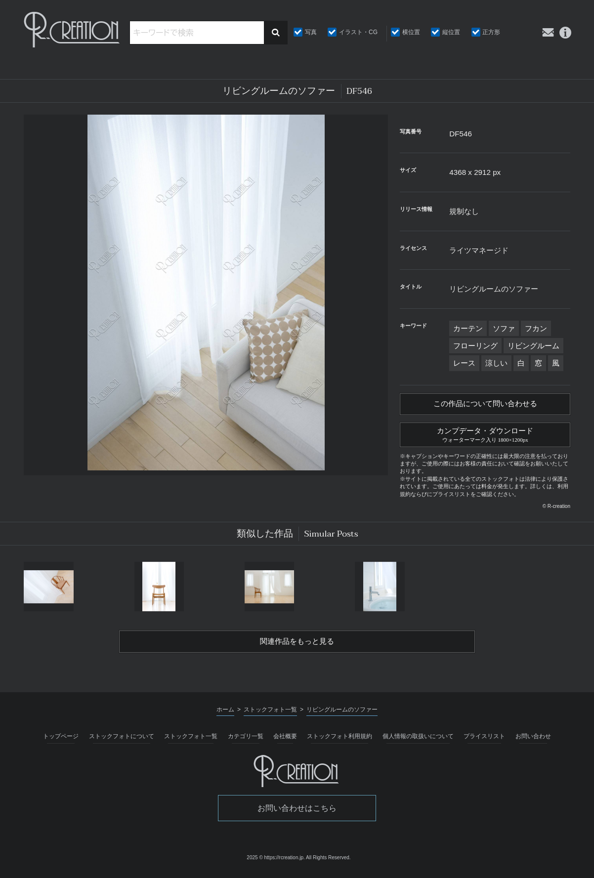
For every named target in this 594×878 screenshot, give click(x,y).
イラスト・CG (358, 32)
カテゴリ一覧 (245, 740)
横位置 (411, 32)
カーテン (468, 328)
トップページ (61, 740)
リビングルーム (533, 345)
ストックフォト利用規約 (339, 740)
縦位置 (451, 32)
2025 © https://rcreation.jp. (275, 861)
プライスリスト (484, 740)
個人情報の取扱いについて (418, 740)
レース (464, 363)
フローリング (475, 345)
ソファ (504, 328)
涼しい (496, 363)
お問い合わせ (533, 740)
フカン (536, 328)
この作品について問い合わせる (485, 405)
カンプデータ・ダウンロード (485, 435)
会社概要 (285, 740)
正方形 (491, 32)
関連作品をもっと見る (297, 645)
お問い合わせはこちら (297, 812)
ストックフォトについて (121, 740)
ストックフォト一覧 (190, 740)
